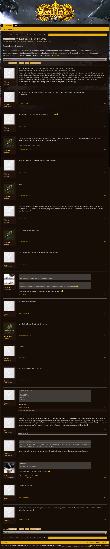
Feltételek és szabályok (95, 545)
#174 (105, 380)
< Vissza (11, 63)
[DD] (35, 41)
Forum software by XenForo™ (46, 545)
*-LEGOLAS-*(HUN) (23, 410)
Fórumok (8, 26)
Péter (6, 431)
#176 (105, 430)
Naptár (17, 25)
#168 (105, 241)
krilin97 (6, 359)
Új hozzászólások (8, 29)
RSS (107, 542)
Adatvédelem (105, 545)
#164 (105, 149)
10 (33, 63)
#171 (105, 313)
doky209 (7, 105)
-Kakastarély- (8, 476)
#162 (105, 103)
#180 (105, 519)
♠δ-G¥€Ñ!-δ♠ (8, 151)
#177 (105, 454)
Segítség (98, 542)
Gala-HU (6, 265)
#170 (105, 294)
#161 (105, 84)
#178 (105, 478)
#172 (105, 335)
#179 (105, 497)
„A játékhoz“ (56, 55)
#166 (105, 195)
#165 (105, 172)
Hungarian (4, 542)
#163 (105, 126)
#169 (105, 264)
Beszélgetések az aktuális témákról (18, 41)
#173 (105, 357)
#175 (105, 407)
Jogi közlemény (91, 542)
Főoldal (104, 542)
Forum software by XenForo (16, 545)
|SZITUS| (7, 287)
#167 (105, 218)
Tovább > (37, 63)
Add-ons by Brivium (77, 546)
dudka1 (20, 433)
